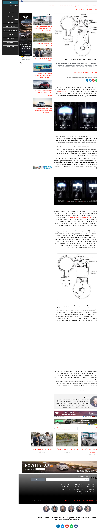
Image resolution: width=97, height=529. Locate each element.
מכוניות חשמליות (59, 489)
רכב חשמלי (33, 5)
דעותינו (84, 491)
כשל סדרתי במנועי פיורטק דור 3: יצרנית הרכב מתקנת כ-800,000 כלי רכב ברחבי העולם (25, 75)
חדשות (75, 5)
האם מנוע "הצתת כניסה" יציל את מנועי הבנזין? (64, 59)
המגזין (58, 6)
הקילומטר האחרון (71, 491)
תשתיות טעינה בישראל (60, 492)
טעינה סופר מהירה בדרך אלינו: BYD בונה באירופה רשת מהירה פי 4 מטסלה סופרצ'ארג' (24, 28)
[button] (81, 80)
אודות (75, 1)
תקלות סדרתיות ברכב (47, 5)
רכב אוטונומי (73, 489)
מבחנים (66, 5)
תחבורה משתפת (71, 487)
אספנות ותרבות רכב (46, 484)
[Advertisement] (24, 139)
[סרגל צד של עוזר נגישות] (2, 63)
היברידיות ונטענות (59, 487)
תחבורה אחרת (73, 9)
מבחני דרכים (82, 487)
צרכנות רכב (61, 9)
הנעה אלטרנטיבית (59, 484)
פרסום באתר (68, 1)
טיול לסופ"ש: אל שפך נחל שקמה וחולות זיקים (48, 450)
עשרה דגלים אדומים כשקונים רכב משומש (23, 450)
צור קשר (79, 1)
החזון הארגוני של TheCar (89, 1)
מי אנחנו (79, 500)
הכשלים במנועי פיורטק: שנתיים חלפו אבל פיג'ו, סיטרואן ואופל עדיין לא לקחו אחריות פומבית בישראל (25, 93)
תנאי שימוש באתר (69, 500)
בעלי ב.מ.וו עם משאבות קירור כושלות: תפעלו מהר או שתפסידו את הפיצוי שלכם (25, 110)
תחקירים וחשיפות (47, 489)
